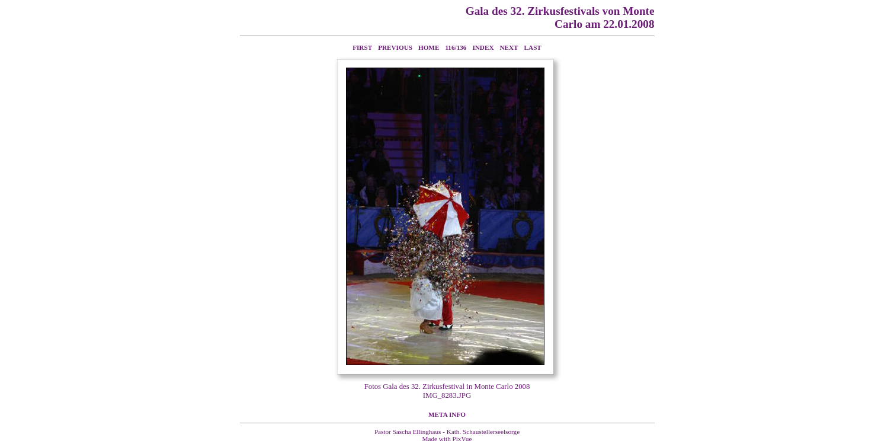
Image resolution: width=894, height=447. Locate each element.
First (362, 47)
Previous (395, 47)
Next (509, 47)
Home (428, 47)
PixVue (462, 438)
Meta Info (447, 414)
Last (532, 47)
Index (483, 47)
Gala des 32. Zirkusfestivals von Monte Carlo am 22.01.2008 (560, 17)
